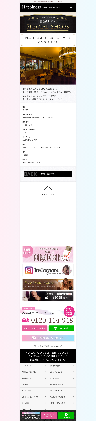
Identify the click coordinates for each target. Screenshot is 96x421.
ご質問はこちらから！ (48, 338)
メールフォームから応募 (48, 416)
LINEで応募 (66, 415)
